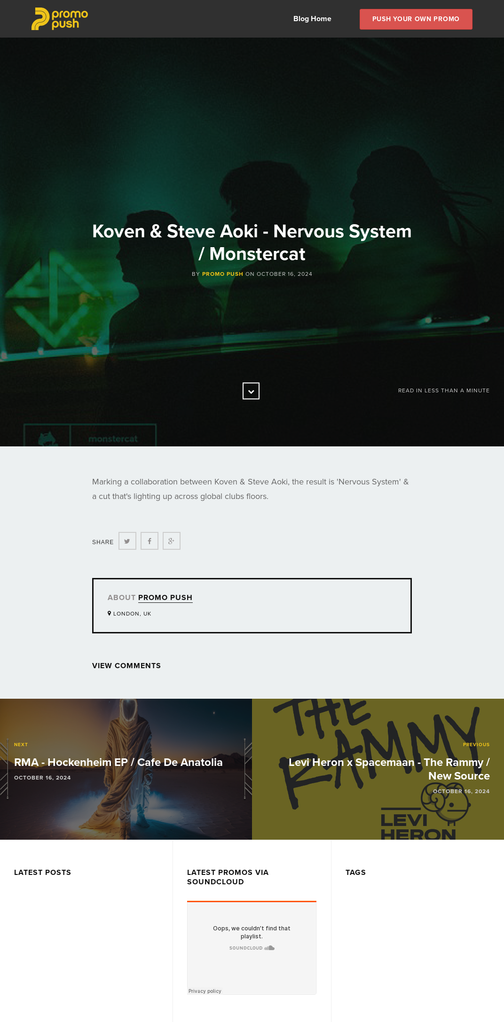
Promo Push (223, 274)
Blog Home (312, 18)
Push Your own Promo (416, 19)
